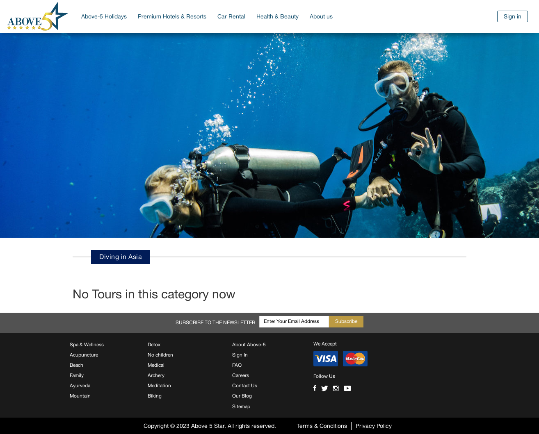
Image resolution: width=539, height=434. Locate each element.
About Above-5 (249, 345)
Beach (76, 365)
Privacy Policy (374, 426)
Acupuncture (84, 355)
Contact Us (244, 386)
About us (321, 16)
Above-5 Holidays (104, 16)
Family (77, 375)
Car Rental (231, 16)
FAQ (237, 365)
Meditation (159, 386)
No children (160, 355)
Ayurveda (80, 386)
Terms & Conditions (322, 426)
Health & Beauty (277, 16)
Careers (240, 375)
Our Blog (242, 396)
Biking (155, 396)
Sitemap (241, 406)
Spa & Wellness (87, 345)
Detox (154, 345)
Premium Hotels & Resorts (172, 16)
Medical (156, 365)
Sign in (512, 16)
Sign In (240, 355)
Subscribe (346, 321)
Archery (156, 375)
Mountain (80, 396)
